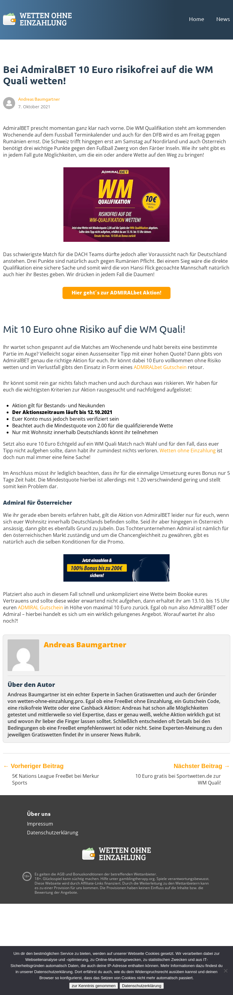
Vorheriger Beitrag (33, 766)
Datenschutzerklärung (52, 832)
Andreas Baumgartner (85, 644)
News (223, 19)
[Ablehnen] (225, 971)
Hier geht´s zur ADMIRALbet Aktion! (116, 292)
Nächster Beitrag (202, 766)
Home (196, 19)
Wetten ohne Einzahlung (188, 450)
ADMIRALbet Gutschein (160, 367)
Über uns (39, 813)
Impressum (40, 823)
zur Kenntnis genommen (93, 985)
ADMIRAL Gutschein (40, 607)
